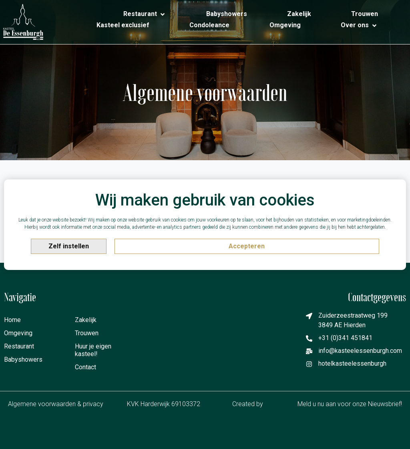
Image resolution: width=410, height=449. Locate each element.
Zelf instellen (68, 246)
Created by (253, 404)
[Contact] (378, 33)
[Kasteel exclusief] (122, 25)
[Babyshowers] (226, 14)
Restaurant (19, 346)
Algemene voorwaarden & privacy (55, 404)
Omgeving (18, 333)
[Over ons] (359, 25)
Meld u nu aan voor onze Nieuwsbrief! (349, 404)
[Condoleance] (209, 25)
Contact (85, 367)
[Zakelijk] (299, 14)
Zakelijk (85, 320)
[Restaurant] (144, 14)
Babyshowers (19, 359)
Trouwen (86, 333)
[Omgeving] (285, 25)
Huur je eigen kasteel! (93, 350)
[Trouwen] (364, 14)
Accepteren (247, 246)
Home (12, 320)
